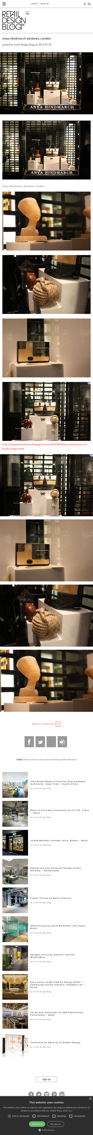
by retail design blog (40, 788)
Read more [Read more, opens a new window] (67, 1110)
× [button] (90, 1099)
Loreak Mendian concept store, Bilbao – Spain (59, 840)
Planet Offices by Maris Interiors (50, 898)
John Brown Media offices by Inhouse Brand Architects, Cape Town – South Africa (57, 782)
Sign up (44, 3)
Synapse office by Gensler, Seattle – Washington (53, 956)
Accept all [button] (37, 1124)
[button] (9, 1116)
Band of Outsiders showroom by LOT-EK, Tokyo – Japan (59, 811)
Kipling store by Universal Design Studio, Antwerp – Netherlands (56, 869)
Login (34, 3)
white (63, 759)
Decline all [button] (55, 1124)
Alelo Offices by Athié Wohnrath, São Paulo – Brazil (58, 927)
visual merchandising (49, 759)
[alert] (46, 1115)
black (25, 759)
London (33, 759)
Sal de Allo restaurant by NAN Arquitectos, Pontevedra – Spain (57, 1013)
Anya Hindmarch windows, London (26, 38)
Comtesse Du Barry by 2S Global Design (55, 1042)
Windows (72, 759)
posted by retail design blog (18, 44)
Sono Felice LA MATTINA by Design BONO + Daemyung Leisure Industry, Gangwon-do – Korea (57, 985)
